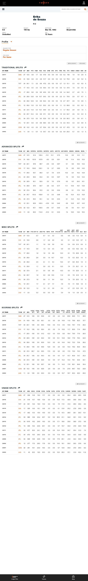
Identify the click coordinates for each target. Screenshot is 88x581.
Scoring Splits (12, 307)
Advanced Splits (13, 146)
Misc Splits (10, 227)
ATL (19, 92)
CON (20, 127)
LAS (19, 132)
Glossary (72, 63)
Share (82, 63)
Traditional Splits (14, 67)
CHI (19, 79)
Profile (5, 41)
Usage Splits (11, 388)
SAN (19, 75)
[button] (5, 41)
